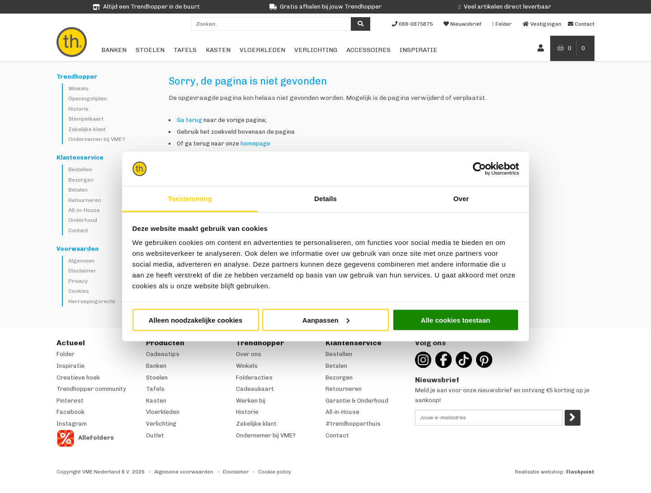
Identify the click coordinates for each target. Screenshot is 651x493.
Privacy (78, 281)
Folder (66, 354)
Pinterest (70, 400)
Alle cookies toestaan (455, 320)
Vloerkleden (262, 50)
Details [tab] (325, 198)
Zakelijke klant (87, 129)
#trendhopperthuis (353, 423)
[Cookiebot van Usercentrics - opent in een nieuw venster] (479, 169)
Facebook (71, 411)
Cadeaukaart (255, 388)
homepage (255, 143)
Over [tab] (461, 198)
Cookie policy (274, 472)
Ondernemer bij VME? (266, 435)
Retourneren (84, 200)
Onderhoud (82, 220)
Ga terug (189, 120)
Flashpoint (580, 472)
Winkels (78, 88)
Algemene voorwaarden (183, 472)
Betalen (78, 190)
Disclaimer (82, 271)
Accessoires (368, 50)
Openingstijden (87, 98)
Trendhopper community (91, 388)
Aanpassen (325, 320)
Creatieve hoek (78, 377)
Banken (114, 50)
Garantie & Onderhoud (357, 400)
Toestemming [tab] (190, 198)
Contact (78, 230)
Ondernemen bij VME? (96, 139)
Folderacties (254, 377)
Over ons (248, 354)
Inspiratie (418, 50)
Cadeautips (162, 354)
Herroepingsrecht (91, 301)
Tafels (185, 50)
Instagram (72, 423)
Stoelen (150, 50)
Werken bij (250, 400)
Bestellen (80, 169)
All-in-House (84, 210)
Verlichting (315, 50)
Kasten (218, 50)
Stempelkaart (86, 119)
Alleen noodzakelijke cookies (196, 320)
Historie (78, 109)
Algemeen (81, 261)
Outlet (155, 435)
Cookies (78, 291)
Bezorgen (81, 180)
